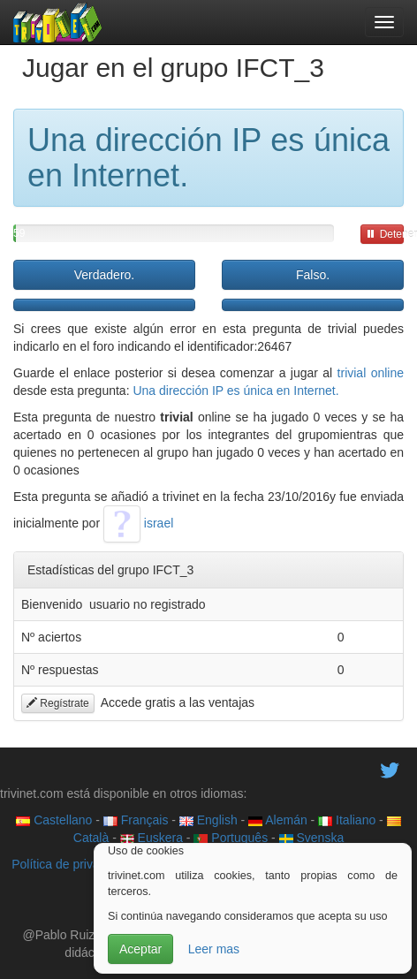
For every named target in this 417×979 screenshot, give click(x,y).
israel (138, 523)
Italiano (346, 820)
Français (136, 820)
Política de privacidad (70, 864)
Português (230, 838)
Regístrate (58, 703)
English (208, 820)
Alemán (277, 820)
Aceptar (140, 949)
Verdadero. (104, 275)
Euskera (151, 838)
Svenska (312, 838)
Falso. (313, 275)
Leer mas (213, 949)
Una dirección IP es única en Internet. (235, 390)
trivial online (370, 373)
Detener (385, 234)
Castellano (54, 820)
